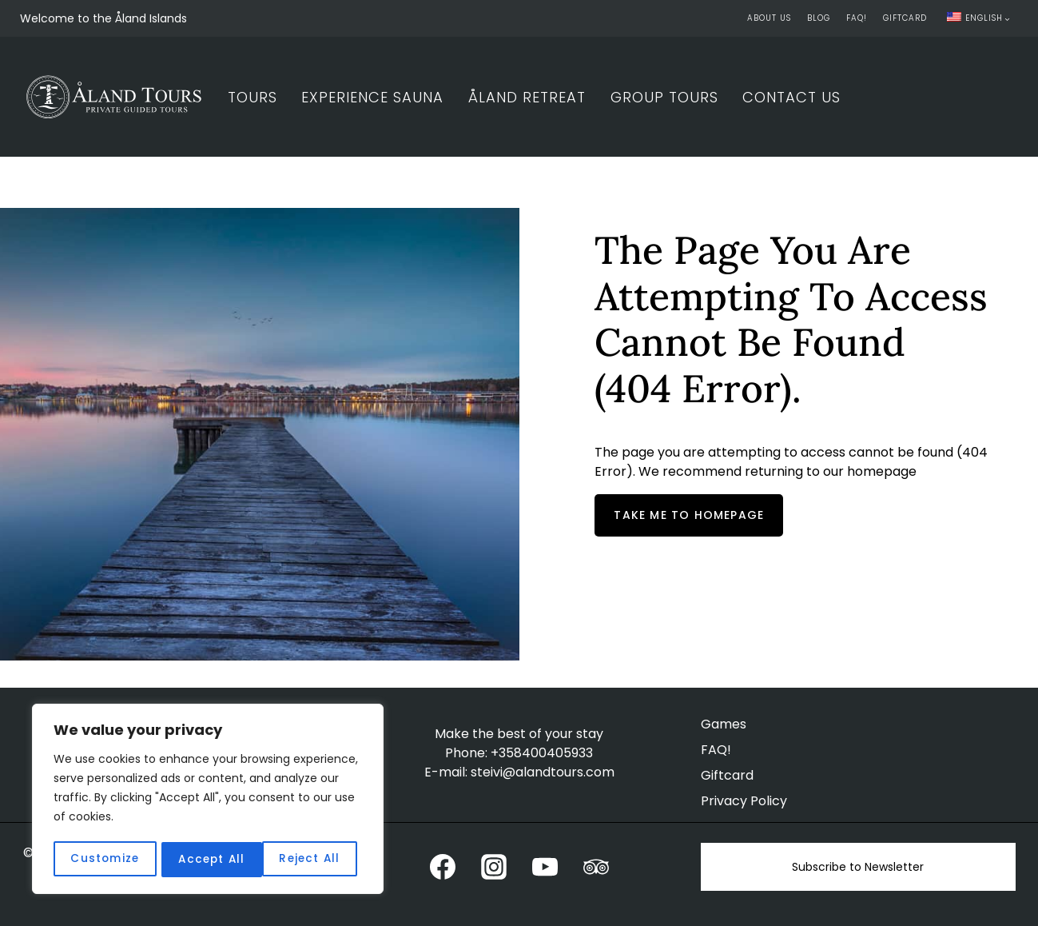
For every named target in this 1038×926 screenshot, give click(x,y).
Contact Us (791, 97)
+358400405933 (542, 753)
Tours (252, 97)
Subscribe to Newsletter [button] (858, 867)
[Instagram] (493, 866)
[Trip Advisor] (596, 866)
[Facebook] (442, 866)
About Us (769, 18)
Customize (104, 860)
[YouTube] (545, 866)
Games (723, 724)
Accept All (312, 860)
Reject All (208, 860)
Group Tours (664, 97)
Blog (818, 18)
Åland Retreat (527, 97)
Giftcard (905, 18)
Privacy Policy (744, 801)
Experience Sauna (372, 97)
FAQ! (856, 18)
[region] (208, 800)
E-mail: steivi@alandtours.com (519, 772)
